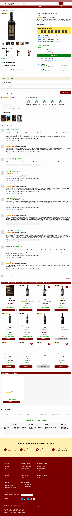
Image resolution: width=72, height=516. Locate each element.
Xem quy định (19, 69)
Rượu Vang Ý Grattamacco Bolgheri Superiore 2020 (27, 326)
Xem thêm (68, 278)
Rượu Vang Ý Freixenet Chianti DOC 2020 (9, 326)
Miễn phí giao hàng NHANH (44, 37)
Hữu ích (8, 140)
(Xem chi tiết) (55, 35)
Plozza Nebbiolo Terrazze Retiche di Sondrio (62, 326)
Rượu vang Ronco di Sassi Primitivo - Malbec (45, 298)
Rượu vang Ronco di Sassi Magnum (27, 298)
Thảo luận (13, 140)
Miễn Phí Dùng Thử (43, 450)
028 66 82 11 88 (28, 484)
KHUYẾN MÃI (66, 414)
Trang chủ (3, 10)
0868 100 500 (56, 60)
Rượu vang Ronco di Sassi (62, 297)
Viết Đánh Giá (65, 92)
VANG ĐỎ (6, 414)
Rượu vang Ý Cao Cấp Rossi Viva (12, 389)
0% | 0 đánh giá (16, 104)
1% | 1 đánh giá (16, 103)
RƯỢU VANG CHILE (54, 414)
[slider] (39, 17)
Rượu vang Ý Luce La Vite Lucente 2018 (45, 326)
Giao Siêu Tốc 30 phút (12, 450)
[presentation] (21, 1)
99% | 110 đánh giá (16, 101)
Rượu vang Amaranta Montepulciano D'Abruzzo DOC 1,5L (62, 354)
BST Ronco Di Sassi (9, 297)
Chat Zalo (61, 60)
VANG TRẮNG (18, 414)
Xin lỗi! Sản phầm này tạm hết (61, 338)
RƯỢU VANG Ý (30, 414)
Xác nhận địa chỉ (63, 70)
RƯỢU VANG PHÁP (42, 414)
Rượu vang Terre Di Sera (45, 353)
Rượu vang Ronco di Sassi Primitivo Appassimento (27, 354)
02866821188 (50, 60)
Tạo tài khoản (27, 495)
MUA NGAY (8, 309)
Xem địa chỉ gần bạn (64, 65)
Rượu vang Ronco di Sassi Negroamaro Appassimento (9, 354)
